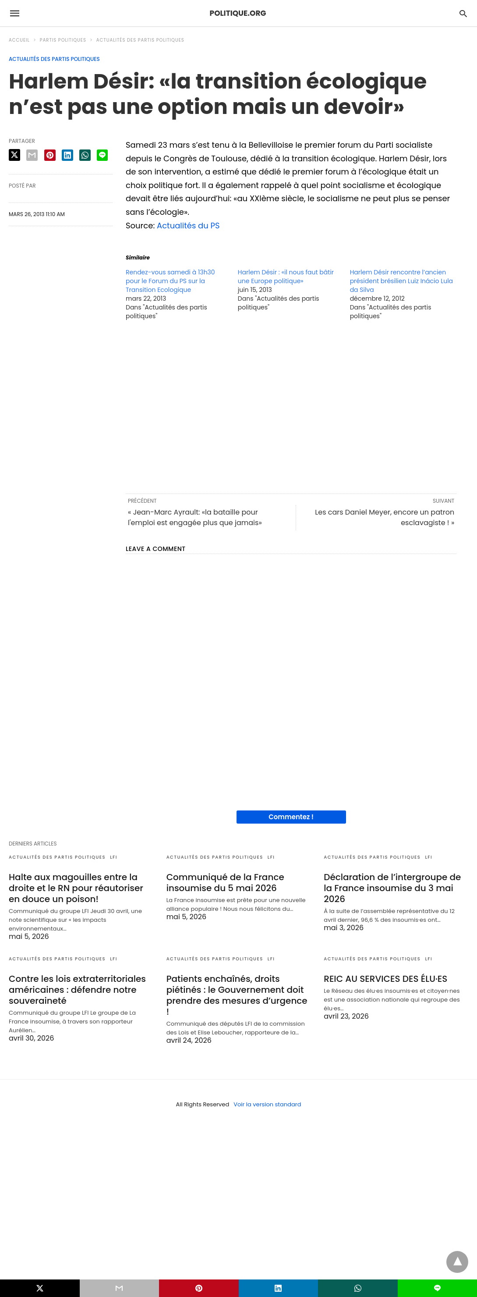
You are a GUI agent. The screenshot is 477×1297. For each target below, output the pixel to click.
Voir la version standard (267, 1104)
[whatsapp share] (85, 155)
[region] (291, 406)
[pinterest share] (50, 155)
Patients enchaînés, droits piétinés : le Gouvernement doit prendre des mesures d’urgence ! (236, 995)
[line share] (102, 155)
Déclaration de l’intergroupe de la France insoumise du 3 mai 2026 (392, 888)
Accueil (19, 40)
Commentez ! (291, 816)
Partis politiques (63, 40)
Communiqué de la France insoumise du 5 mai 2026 (225, 882)
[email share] (32, 155)
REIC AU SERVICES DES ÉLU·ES (385, 979)
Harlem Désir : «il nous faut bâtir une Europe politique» (286, 276)
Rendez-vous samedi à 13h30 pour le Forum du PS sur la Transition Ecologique (170, 281)
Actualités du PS (188, 225)
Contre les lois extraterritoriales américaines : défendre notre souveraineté (77, 990)
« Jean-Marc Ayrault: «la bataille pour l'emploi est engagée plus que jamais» (195, 517)
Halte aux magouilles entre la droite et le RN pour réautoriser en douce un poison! (76, 888)
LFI (113, 857)
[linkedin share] (67, 155)
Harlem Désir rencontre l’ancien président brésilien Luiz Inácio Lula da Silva (401, 281)
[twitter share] (14, 155)
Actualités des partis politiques (140, 40)
